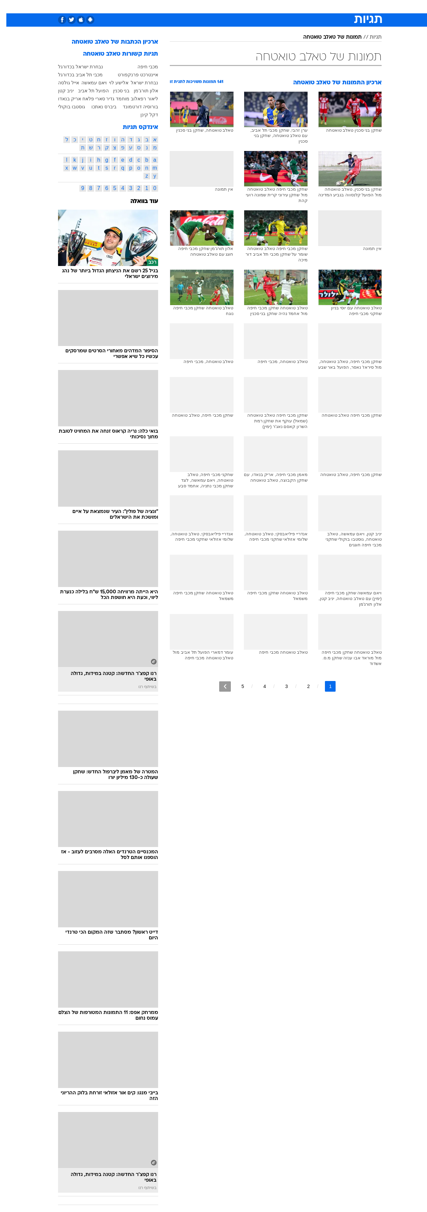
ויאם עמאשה (87, 82)
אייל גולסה (62, 82)
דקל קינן (143, 114)
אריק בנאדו (63, 98)
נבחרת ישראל (138, 82)
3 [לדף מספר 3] (280, 686)
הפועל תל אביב (87, 90)
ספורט (322, 6)
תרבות (275, 6)
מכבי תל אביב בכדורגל (74, 74)
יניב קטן (59, 90)
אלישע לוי (112, 82)
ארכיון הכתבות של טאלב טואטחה (108, 42)
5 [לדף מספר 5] (236, 686)
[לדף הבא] (219, 686)
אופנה (124, 6)
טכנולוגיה (149, 6)
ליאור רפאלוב (138, 98)
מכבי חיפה (141, 66)
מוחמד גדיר (111, 98)
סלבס (254, 6)
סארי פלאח (87, 98)
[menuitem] (340, 6)
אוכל (217, 6)
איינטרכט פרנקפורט (131, 74)
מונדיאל (298, 6)
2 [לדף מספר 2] (302, 686)
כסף (235, 6)
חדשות (344, 6)
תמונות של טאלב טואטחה (326, 37)
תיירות (174, 6)
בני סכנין (115, 90)
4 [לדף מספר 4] (258, 686)
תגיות (369, 37)
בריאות (196, 6)
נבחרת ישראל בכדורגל (74, 66)
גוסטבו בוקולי (65, 106)
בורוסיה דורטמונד (134, 106)
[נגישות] (9, 7)
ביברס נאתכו (97, 106)
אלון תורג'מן (139, 90)
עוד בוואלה (138, 201)
